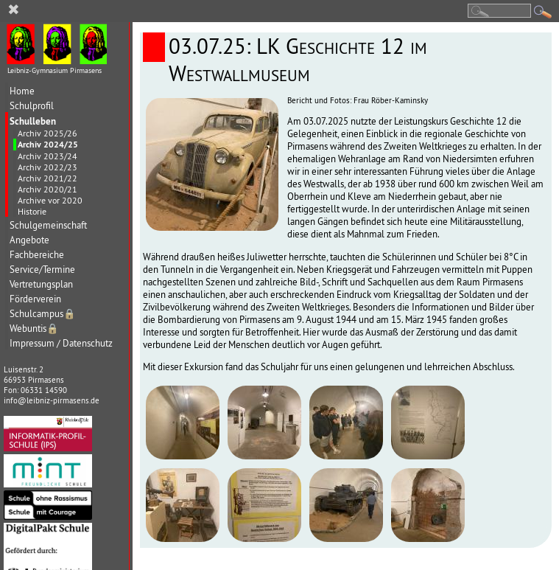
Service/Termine (42, 269)
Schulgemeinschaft (48, 225)
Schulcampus (43, 313)
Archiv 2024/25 (48, 144)
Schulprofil (32, 106)
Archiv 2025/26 (47, 133)
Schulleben (33, 121)
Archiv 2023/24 (47, 155)
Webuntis (34, 328)
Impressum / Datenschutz (61, 343)
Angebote (29, 240)
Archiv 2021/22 (47, 178)
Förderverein (35, 299)
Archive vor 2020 (50, 200)
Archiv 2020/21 (47, 189)
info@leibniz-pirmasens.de (51, 400)
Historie (32, 211)
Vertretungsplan (41, 284)
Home (22, 91)
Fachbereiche (37, 254)
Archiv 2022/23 (47, 167)
